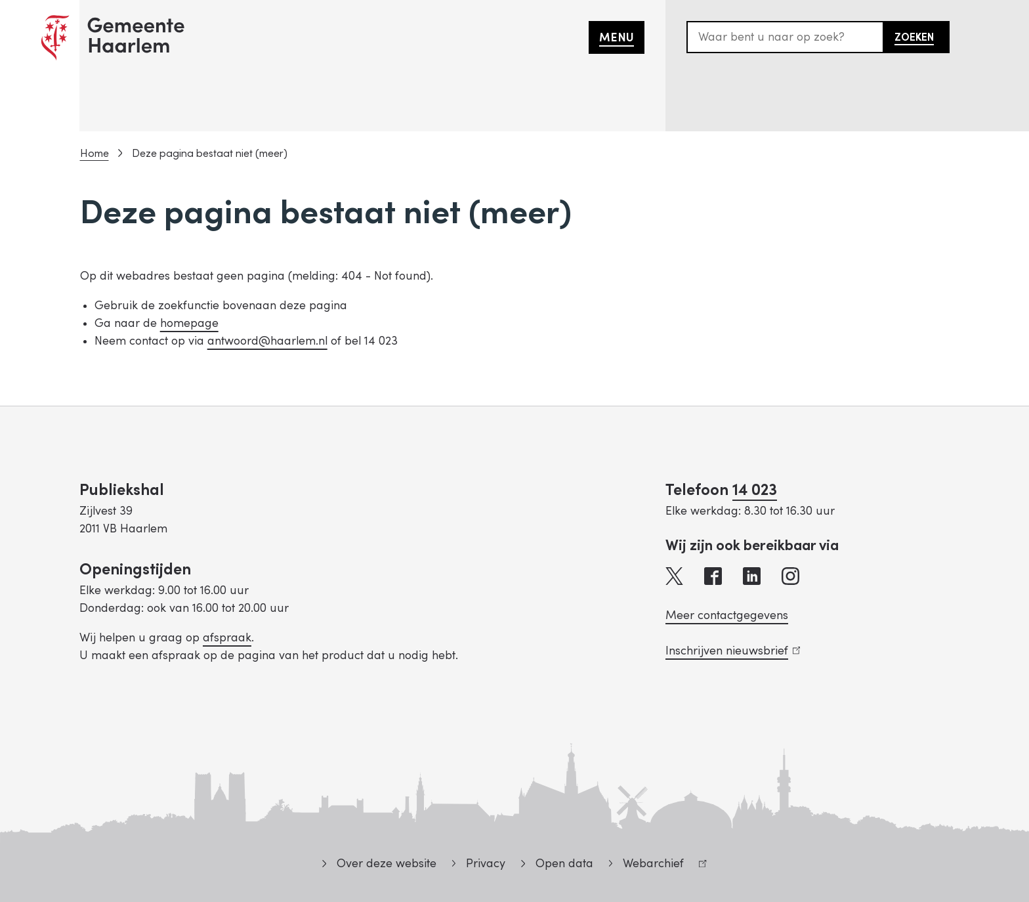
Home (94, 154)
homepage (189, 323)
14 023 (754, 490)
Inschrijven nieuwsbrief (732, 651)
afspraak (227, 638)
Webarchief (658, 865)
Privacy (485, 863)
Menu (616, 38)
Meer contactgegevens (726, 615)
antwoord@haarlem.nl (267, 341)
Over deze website (386, 863)
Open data (564, 863)
